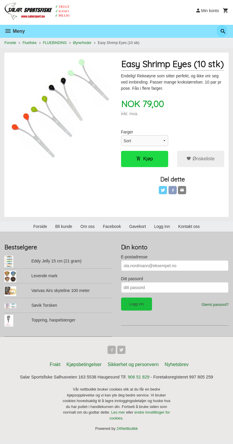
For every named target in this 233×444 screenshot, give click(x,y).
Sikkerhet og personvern (133, 367)
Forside (10, 43)
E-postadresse (134, 258)
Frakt (55, 367)
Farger (127, 132)
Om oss (87, 228)
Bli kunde (63, 228)
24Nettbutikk (127, 432)
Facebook (112, 228)
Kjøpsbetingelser (84, 367)
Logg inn (162, 228)
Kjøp (144, 159)
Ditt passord (132, 280)
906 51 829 (141, 380)
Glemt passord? (215, 306)
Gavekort (137, 228)
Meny (14, 31)
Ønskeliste (200, 159)
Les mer (118, 416)
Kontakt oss (189, 228)
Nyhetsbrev (177, 367)
